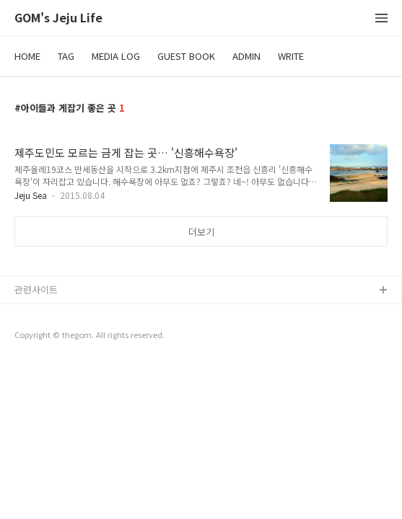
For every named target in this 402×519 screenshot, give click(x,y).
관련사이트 (36, 289)
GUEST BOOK (186, 56)
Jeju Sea (30, 195)
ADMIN (246, 56)
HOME (27, 56)
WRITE (291, 56)
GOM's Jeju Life (58, 18)
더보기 (201, 232)
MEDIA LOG (116, 56)
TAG (66, 56)
